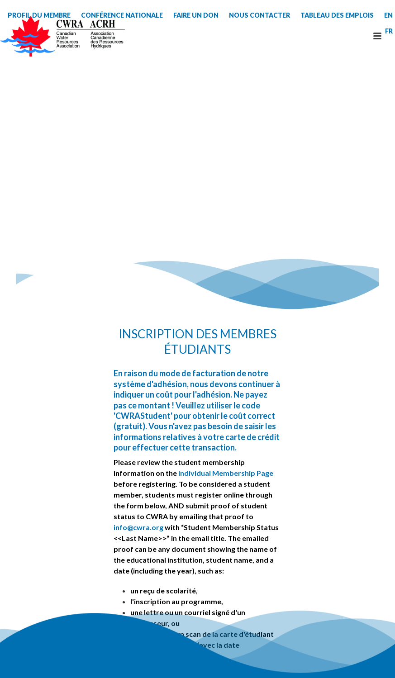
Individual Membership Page (225, 473)
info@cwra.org (138, 527)
